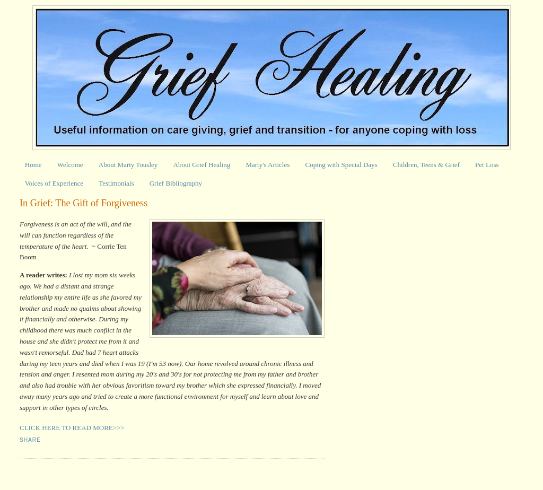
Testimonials (116, 183)
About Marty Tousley (128, 165)
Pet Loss (486, 165)
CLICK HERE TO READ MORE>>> (72, 428)
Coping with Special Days (341, 165)
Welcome (70, 165)
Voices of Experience (54, 183)
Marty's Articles (268, 165)
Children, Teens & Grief (426, 165)
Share (30, 440)
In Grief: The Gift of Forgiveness (83, 203)
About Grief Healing (202, 165)
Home (33, 165)
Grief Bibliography (176, 183)
